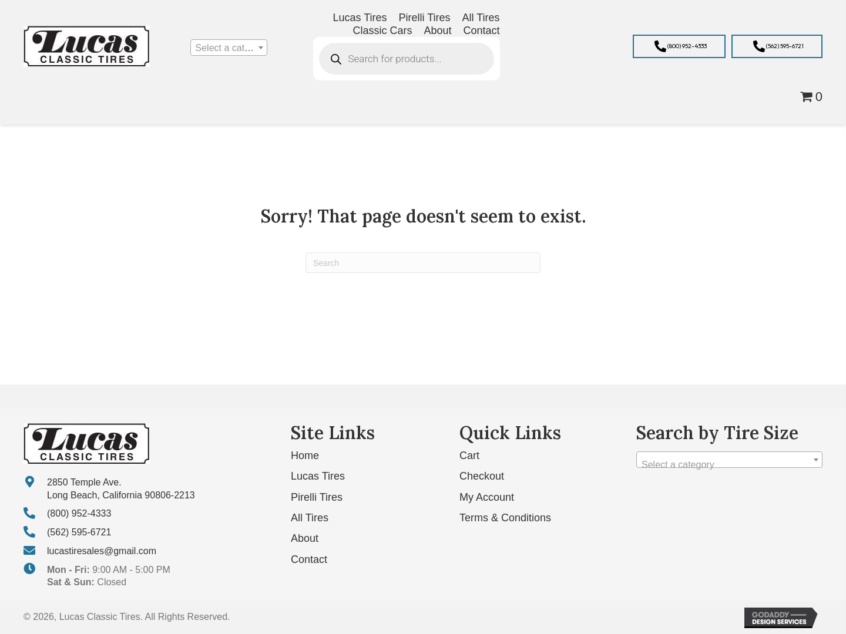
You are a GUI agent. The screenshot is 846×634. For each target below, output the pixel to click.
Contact (309, 559)
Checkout (481, 476)
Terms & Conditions (505, 518)
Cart (469, 455)
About (304, 538)
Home (305, 455)
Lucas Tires (318, 476)
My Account (486, 497)
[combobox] (229, 47)
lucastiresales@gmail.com (101, 551)
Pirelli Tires (317, 497)
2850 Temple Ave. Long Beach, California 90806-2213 (121, 488)
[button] (679, 46)
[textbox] (229, 48)
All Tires (309, 518)
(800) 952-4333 (79, 513)
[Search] (423, 262)
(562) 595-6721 (79, 532)
